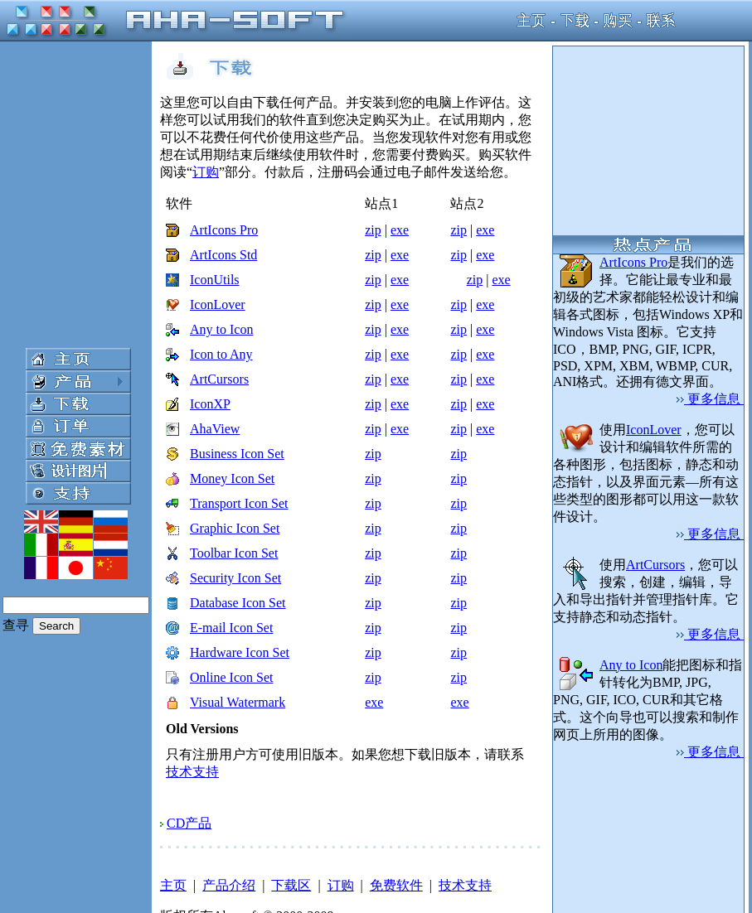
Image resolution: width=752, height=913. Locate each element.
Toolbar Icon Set (234, 553)
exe (400, 230)
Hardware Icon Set (239, 652)
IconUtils (215, 280)
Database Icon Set (238, 603)
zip (373, 230)
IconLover (217, 304)
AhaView (215, 429)
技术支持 (192, 772)
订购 (205, 172)
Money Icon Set (232, 478)
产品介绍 (228, 885)
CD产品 (189, 823)
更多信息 (710, 399)
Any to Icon (221, 329)
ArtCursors (219, 379)
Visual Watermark (237, 702)
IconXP (210, 404)
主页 (173, 885)
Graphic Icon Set (234, 528)
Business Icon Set (237, 454)
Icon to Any (221, 354)
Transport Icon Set (239, 503)
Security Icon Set (235, 578)
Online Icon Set (231, 677)
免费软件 (396, 885)
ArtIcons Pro (224, 230)
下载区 (291, 885)
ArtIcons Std (223, 255)
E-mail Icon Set (231, 628)
